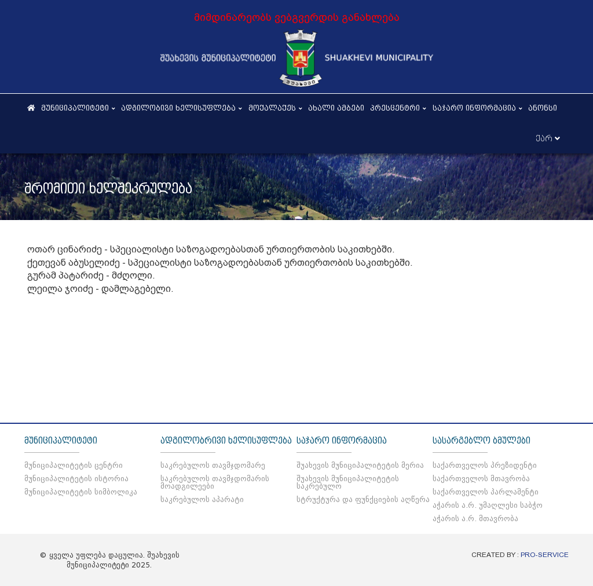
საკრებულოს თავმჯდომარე (212, 465)
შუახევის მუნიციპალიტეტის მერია (360, 465)
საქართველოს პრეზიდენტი (485, 465)
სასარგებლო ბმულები (481, 441)
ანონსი (542, 108)
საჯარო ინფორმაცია (341, 441)
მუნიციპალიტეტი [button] (78, 108)
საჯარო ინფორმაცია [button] (478, 108)
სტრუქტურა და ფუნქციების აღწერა (363, 499)
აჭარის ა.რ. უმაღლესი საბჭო (488, 505)
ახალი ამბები (336, 108)
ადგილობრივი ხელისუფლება (226, 441)
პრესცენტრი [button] (398, 108)
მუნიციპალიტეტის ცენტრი (73, 465)
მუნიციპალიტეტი (60, 441)
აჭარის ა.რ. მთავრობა (475, 518)
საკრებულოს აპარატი (202, 499)
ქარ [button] (548, 139)
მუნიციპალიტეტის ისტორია (76, 479)
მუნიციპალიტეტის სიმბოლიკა (80, 492)
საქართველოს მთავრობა (481, 479)
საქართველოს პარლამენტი (486, 492)
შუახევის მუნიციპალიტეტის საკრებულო (347, 482)
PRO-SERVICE (545, 555)
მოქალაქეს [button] (275, 108)
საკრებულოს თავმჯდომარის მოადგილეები (214, 482)
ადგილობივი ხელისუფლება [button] (182, 108)
